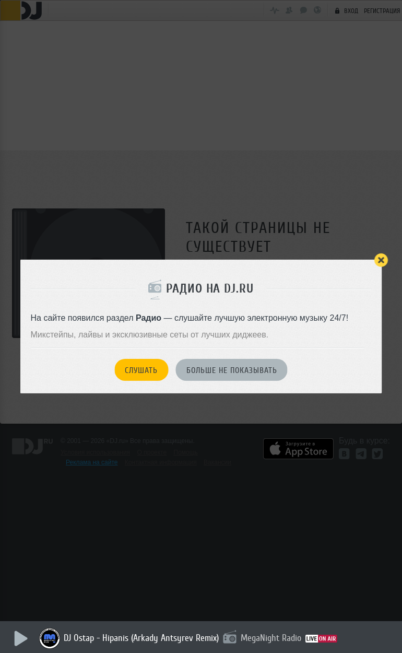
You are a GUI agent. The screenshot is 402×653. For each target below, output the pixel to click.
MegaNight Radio (271, 638)
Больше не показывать (231, 370)
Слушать (141, 370)
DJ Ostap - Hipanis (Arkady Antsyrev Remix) (141, 638)
